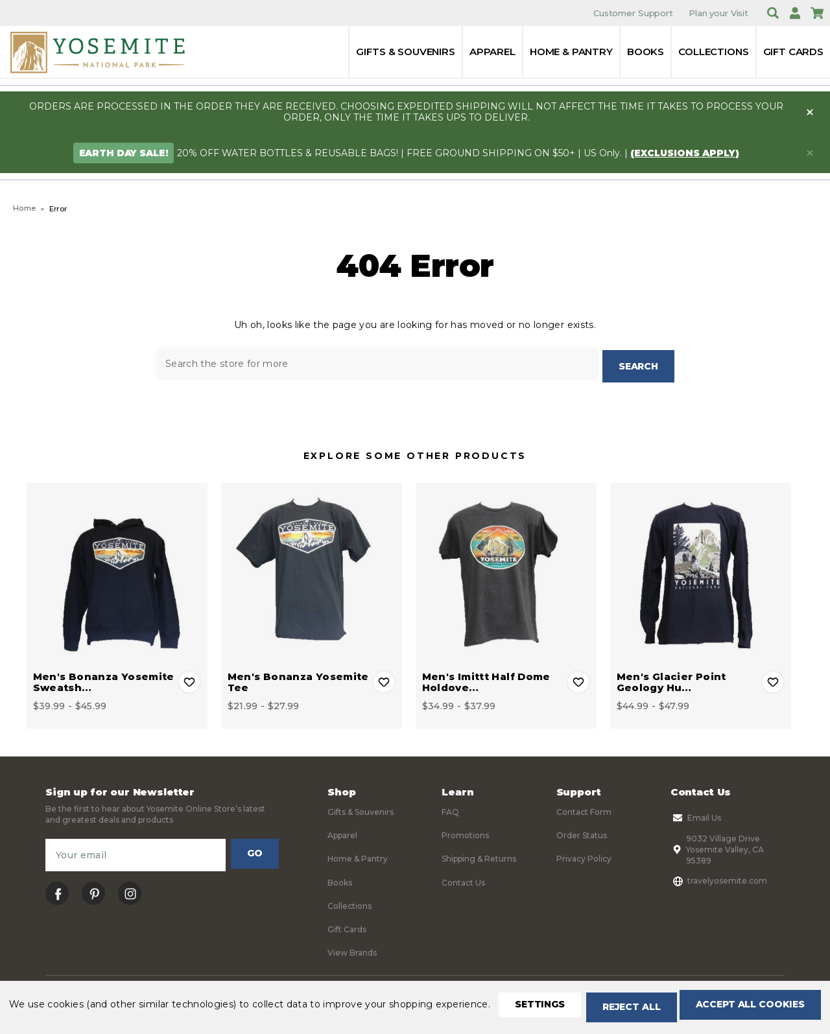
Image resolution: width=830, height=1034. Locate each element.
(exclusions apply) (684, 153)
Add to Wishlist (189, 678)
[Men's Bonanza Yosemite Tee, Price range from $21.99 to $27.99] (311, 570)
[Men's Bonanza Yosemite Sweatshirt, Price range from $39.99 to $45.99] (117, 570)
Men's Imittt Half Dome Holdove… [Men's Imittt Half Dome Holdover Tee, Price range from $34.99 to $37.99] (486, 679)
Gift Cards (793, 51)
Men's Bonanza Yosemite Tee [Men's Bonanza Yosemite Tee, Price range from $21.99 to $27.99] (298, 679)
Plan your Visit (718, 13)
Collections (713, 51)
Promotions (465, 832)
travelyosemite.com (718, 878)
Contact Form (583, 809)
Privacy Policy (583, 856)
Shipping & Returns (479, 856)
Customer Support (633, 13)
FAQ (450, 809)
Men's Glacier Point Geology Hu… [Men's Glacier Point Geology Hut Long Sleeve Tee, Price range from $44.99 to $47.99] (671, 679)
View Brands (352, 950)
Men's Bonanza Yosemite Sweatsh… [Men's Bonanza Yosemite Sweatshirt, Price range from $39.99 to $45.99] (103, 679)
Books (645, 51)
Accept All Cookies (295, 1008)
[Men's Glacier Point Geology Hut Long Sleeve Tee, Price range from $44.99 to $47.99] (700, 570)
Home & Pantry (571, 51)
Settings (61, 1008)
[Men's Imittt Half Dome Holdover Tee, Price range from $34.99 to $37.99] (506, 570)
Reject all (163, 1008)
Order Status (581, 832)
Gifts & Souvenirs (405, 51)
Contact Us (463, 879)
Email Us (695, 815)
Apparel (492, 51)
